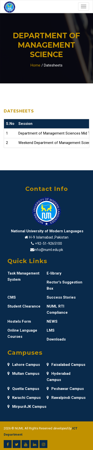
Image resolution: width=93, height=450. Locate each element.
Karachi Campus (24, 397)
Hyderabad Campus (58, 376)
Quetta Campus (23, 388)
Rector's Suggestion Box (64, 285)
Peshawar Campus (65, 388)
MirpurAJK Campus (26, 406)
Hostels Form (19, 321)
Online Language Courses (22, 333)
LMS (51, 330)
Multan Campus (23, 373)
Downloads (56, 339)
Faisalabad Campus (66, 364)
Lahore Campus (23, 364)
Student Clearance (23, 306)
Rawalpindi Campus (66, 397)
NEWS (52, 321)
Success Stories (61, 297)
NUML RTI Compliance (57, 309)
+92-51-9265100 (48, 243)
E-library (54, 273)
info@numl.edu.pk (48, 249)
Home (35, 65)
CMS (11, 297)
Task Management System (23, 276)
